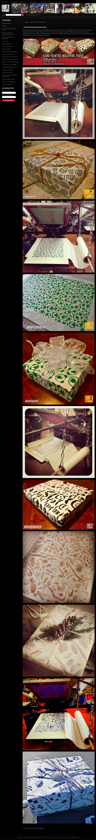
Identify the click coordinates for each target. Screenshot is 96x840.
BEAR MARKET (6, 23)
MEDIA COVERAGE (8, 54)
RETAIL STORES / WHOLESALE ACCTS (8, 33)
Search (3, 14)
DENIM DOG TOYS (7, 72)
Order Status (14, 2)
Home (26, 22)
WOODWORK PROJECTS (9, 67)
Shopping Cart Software (62, 837)
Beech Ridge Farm (7, 44)
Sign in (50, 2)
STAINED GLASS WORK (9, 64)
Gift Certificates (33, 2)
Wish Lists (23, 2)
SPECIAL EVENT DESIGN (9, 57)
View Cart (43, 2)
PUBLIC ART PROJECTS (9, 82)
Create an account (58, 2)
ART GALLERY (6, 49)
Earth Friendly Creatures (8, 79)
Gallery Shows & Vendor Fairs (10, 59)
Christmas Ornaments (7, 70)
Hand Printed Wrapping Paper (10, 51)
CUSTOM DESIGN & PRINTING (8, 37)
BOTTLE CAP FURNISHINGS (10, 62)
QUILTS (4, 26)
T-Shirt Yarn (5, 41)
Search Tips (38, 14)
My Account (5, 2)
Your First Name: (6, 91)
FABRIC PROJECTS (7, 46)
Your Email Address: (7, 95)
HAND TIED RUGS (7, 84)
